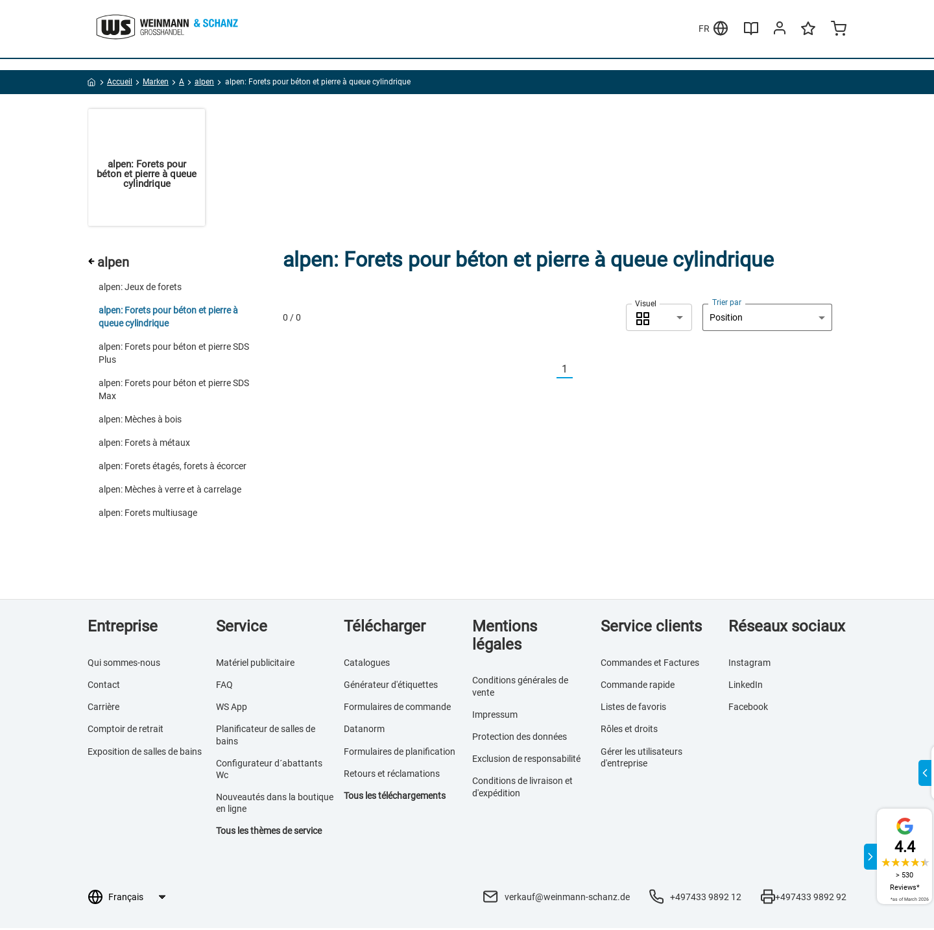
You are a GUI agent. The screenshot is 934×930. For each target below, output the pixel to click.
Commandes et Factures (650, 664)
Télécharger (384, 628)
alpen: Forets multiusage (148, 514)
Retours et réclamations (392, 775)
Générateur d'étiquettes (391, 686)
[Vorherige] (549, 371)
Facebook (748, 709)
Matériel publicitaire (255, 664)
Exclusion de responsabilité (526, 760)
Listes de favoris (633, 709)
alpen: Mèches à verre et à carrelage (170, 491)
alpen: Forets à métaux (144, 444)
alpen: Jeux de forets (140, 289)
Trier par (726, 304)
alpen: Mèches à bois (140, 421)
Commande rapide (638, 686)
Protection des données (519, 738)
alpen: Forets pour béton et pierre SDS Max (174, 391)
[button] (659, 319)
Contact (104, 686)
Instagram (749, 664)
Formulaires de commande (397, 709)
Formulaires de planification (399, 753)
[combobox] (659, 319)
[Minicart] (838, 54)
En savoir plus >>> (443, 12)
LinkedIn (745, 686)
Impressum (495, 716)
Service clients (651, 628)
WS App (231, 709)
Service (241, 628)
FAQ (224, 686)
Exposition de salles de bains (145, 753)
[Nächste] (580, 371)
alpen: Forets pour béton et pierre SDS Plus (174, 355)
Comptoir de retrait (125, 731)
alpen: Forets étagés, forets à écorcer (172, 468)
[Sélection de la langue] (136, 899)
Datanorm (364, 731)
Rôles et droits (629, 731)
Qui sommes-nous (124, 664)
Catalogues (367, 664)
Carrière (103, 709)
